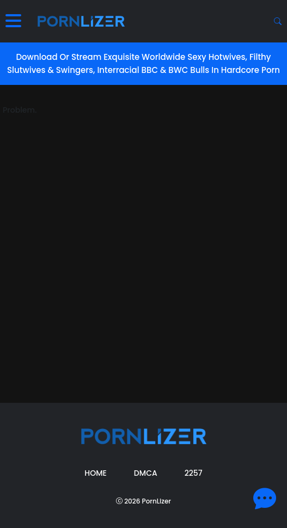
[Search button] (278, 21)
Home (95, 473)
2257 (194, 473)
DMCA (145, 473)
